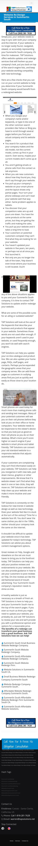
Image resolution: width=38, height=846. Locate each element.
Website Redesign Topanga (13, 762)
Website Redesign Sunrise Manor (22, 752)
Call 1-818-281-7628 (20, 815)
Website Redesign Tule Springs (29, 765)
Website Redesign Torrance (23, 762)
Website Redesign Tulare (19, 765)
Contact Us (25, 841)
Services (17, 841)
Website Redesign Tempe (22, 757)
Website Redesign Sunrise (11, 752)
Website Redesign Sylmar (10, 755)
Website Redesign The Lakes (10, 760)
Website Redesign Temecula (11, 757)
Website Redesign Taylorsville (20, 755)
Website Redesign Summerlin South (9, 750)
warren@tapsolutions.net (23, 819)
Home (11, 841)
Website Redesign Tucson (9, 765)
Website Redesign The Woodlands (22, 760)
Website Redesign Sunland (21, 750)
